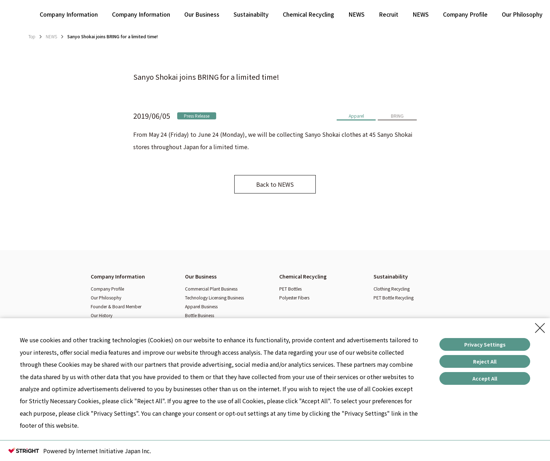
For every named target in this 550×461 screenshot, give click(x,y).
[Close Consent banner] (540, 328)
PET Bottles (290, 289)
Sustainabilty (251, 14)
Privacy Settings (485, 344)
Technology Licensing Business (214, 297)
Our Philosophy (522, 14)
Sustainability (391, 276)
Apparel (356, 116)
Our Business (201, 14)
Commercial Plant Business (211, 289)
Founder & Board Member (116, 306)
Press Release (196, 116)
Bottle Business (199, 315)
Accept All (484, 378)
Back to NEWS (275, 184)
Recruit (388, 14)
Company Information (69, 14)
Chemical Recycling (308, 14)
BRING (397, 116)
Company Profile (465, 14)
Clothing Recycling (392, 289)
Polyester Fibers (294, 297)
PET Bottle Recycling (394, 297)
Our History (101, 315)
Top (31, 36)
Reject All (484, 361)
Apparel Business (201, 306)
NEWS (356, 14)
